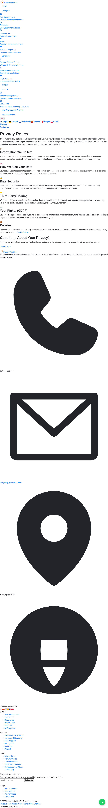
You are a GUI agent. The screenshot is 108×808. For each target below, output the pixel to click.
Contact (8, 749)
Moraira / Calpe (11, 759)
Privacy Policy (5, 804)
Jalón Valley (9, 770)
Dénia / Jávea (10, 756)
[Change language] (2, 118)
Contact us (4, 127)
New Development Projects (12, 110)
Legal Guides (10, 791)
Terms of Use (28, 804)
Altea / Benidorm (11, 762)
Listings (5, 11)
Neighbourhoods (8, 115)
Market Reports (11, 788)
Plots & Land (10, 723)
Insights (5, 85)
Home (4, 6)
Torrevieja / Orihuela (13, 764)
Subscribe (29, 780)
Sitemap (37, 804)
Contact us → (5, 246)
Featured (8, 725)
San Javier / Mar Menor (14, 767)
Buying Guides (10, 794)
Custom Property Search (14, 735)
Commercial (9, 720)
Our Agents (9, 743)
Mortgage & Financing (13, 738)
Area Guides (9, 797)
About (5, 89)
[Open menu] (1, 130)
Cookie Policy (22, 232)
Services (6, 56)
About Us (8, 746)
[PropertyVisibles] (8, 2)
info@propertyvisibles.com (10, 483)
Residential (9, 717)
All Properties (10, 728)
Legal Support (10, 741)
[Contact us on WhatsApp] (102, 802)
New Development (12, 714)
